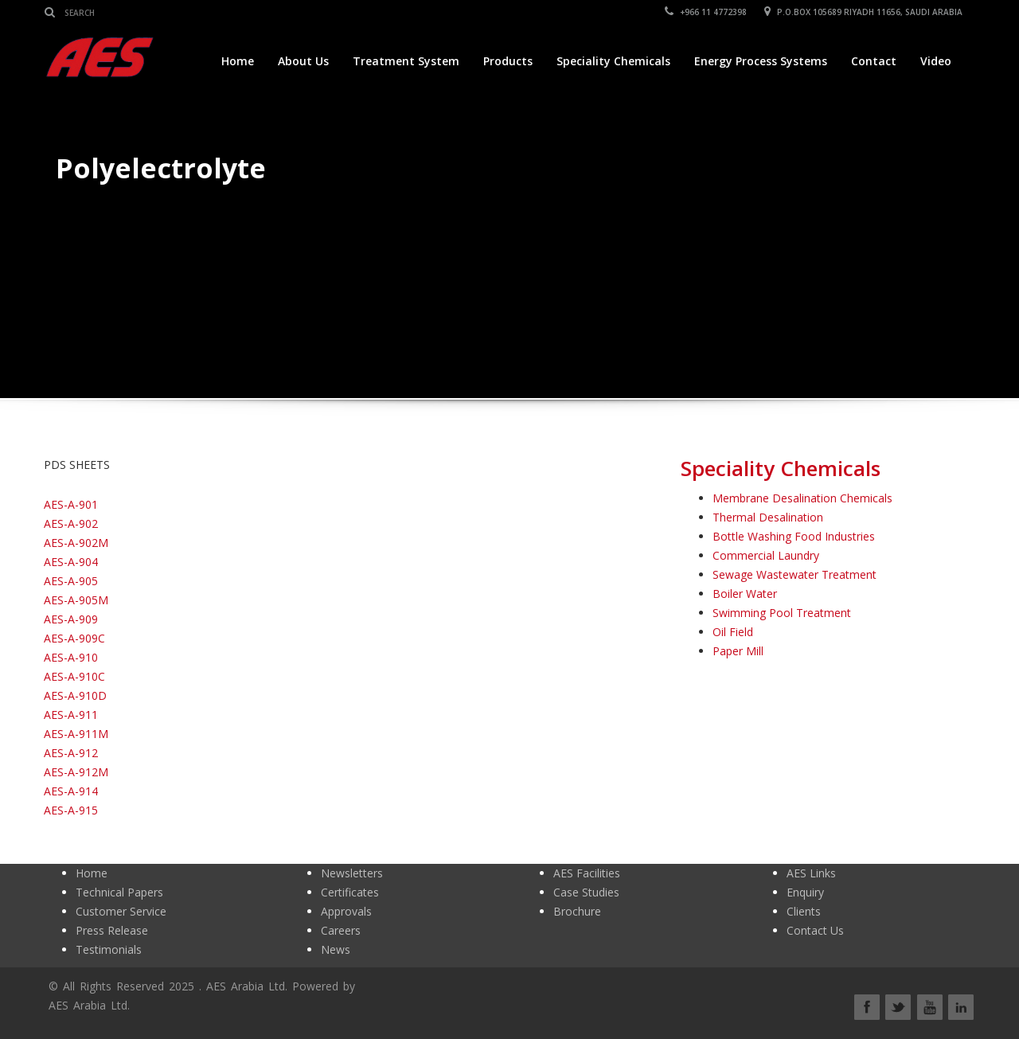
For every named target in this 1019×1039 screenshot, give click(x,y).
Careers (341, 930)
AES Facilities (586, 873)
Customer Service (121, 911)
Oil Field (733, 631)
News (335, 949)
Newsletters (352, 873)
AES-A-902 (71, 523)
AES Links (811, 873)
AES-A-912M (76, 771)
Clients (804, 911)
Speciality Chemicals (613, 60)
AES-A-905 (71, 580)
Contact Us (815, 930)
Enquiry (805, 892)
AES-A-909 (71, 619)
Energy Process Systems (760, 60)
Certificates (350, 892)
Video (935, 60)
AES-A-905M (76, 599)
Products (508, 60)
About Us (303, 60)
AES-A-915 (71, 810)
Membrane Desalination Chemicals (802, 498)
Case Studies (586, 892)
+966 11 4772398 (707, 12)
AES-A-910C (74, 676)
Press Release (112, 930)
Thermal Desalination (768, 517)
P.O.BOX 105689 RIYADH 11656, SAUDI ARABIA (864, 12)
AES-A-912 (71, 752)
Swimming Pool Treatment (782, 612)
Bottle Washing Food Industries (794, 536)
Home (237, 60)
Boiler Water (745, 593)
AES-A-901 (71, 504)
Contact (873, 60)
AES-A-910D (75, 695)
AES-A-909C (74, 638)
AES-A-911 (71, 714)
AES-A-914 (71, 791)
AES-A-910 (71, 657)
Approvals (346, 911)
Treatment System (406, 60)
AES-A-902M (76, 542)
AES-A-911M (76, 733)
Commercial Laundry (766, 555)
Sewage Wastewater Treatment (794, 574)
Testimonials (109, 949)
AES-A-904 (71, 561)
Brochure (577, 911)
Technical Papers (119, 892)
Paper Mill (738, 650)
